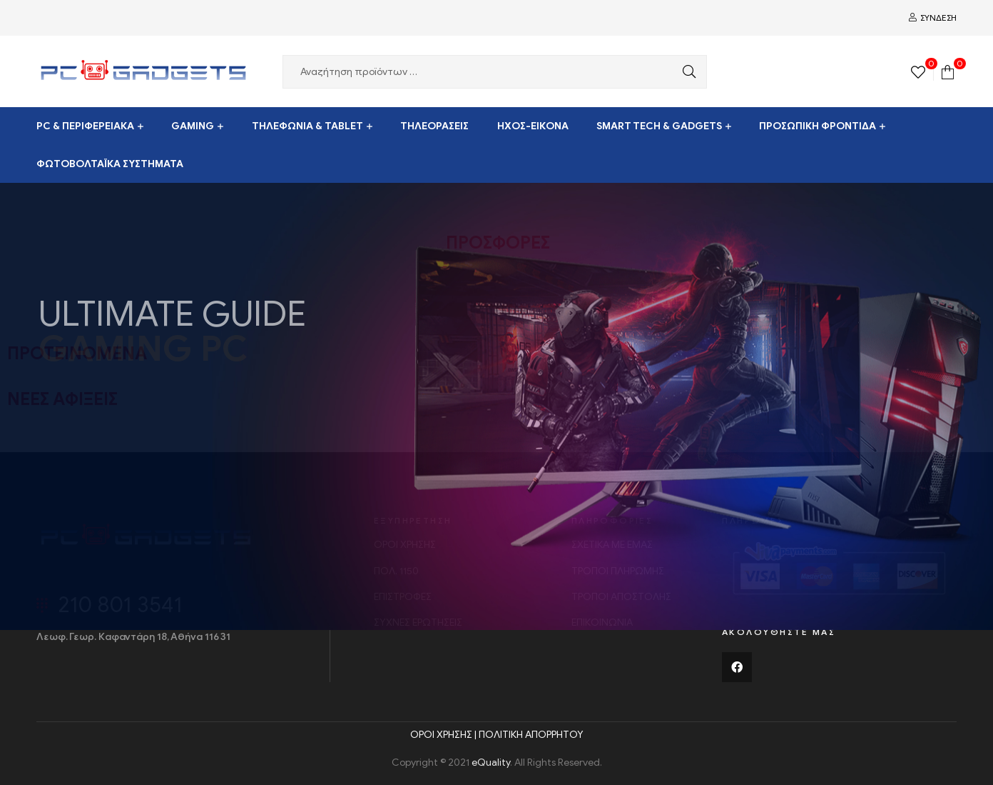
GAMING (192, 126)
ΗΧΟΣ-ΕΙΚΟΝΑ (533, 126)
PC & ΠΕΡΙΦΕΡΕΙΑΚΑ (85, 126)
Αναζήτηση (685, 72)
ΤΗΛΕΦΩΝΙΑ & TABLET (307, 126)
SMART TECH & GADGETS (659, 126)
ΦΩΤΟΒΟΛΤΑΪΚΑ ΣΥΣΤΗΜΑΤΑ (109, 164)
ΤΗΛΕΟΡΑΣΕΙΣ (434, 126)
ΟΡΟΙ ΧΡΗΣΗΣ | (444, 735)
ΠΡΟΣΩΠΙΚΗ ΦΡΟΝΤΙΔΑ (817, 126)
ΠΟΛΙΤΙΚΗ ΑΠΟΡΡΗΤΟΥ (531, 735)
